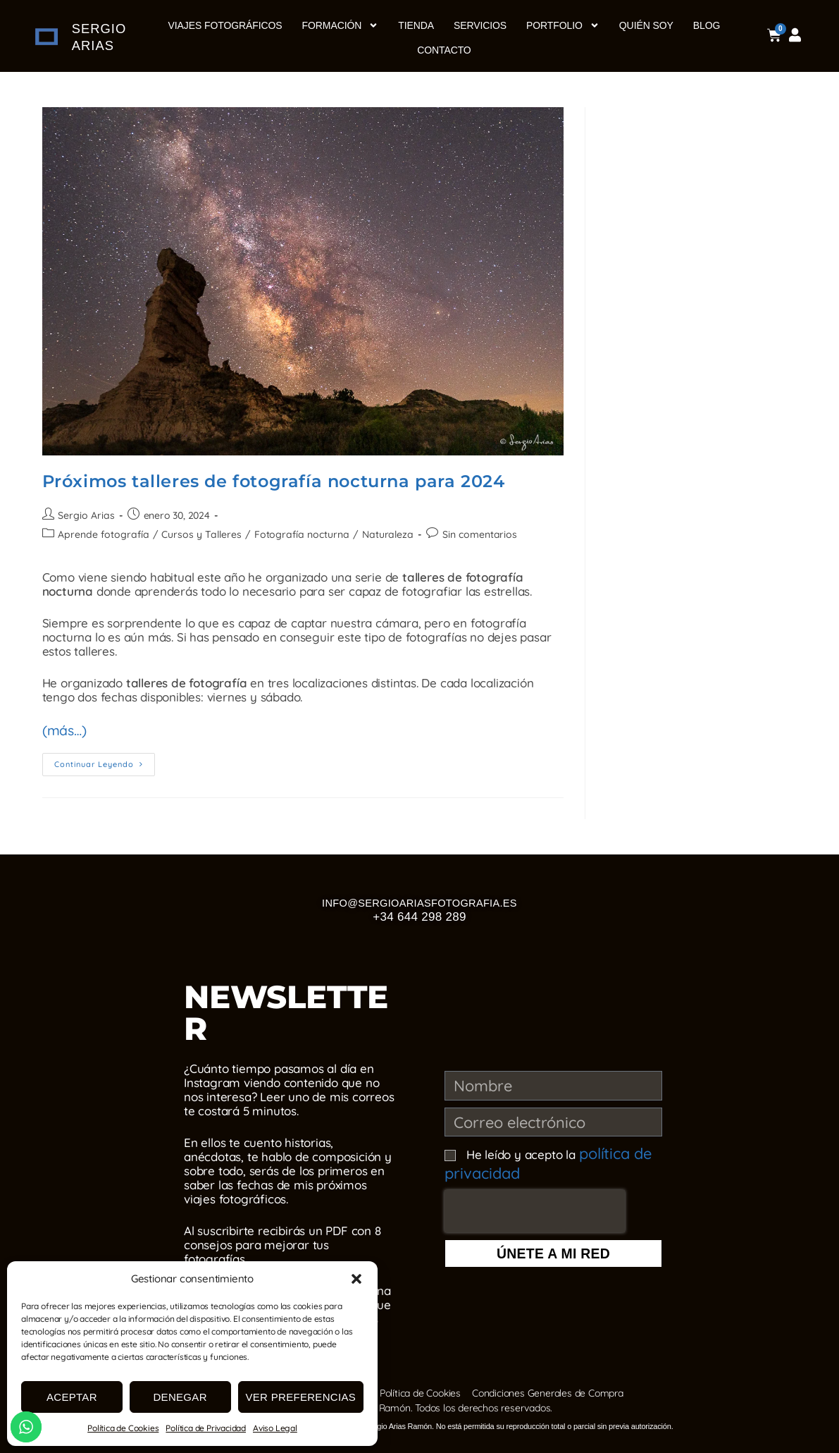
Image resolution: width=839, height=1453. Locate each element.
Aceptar (71, 1397)
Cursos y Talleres (199, 534)
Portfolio (562, 25)
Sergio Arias (85, 515)
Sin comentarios (472, 534)
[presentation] (535, 1202)
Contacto (444, 50)
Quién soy (646, 25)
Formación (340, 25)
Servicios (480, 25)
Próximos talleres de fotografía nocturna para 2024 (273, 481)
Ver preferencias (301, 1397)
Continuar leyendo (104, 758)
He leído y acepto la (540, 1159)
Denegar (179, 1397)
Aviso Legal (275, 1428)
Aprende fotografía (102, 534)
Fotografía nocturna (296, 534)
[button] (356, 1279)
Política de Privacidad (206, 1428)
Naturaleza (381, 534)
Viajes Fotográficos (225, 25)
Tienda (416, 25)
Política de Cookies (123, 1428)
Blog (707, 25)
